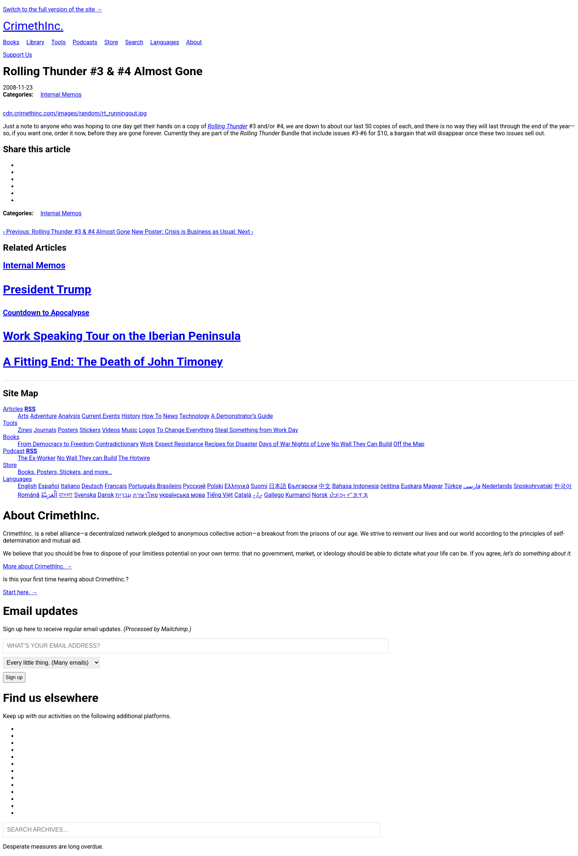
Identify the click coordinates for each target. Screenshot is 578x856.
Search (134, 42)
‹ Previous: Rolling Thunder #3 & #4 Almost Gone (66, 231)
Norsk (319, 494)
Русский (194, 486)
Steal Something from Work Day (256, 430)
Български (302, 486)
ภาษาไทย (145, 494)
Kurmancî (297, 494)
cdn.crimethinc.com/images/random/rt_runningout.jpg (75, 113)
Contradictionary (117, 444)
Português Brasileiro (154, 486)
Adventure (43, 416)
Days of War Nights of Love (294, 444)
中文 (325, 486)
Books (11, 42)
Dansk (106, 494)
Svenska (85, 494)
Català (242, 494)
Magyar (433, 486)
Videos (111, 430)
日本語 (277, 486)
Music (129, 430)
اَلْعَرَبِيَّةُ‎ (49, 494)
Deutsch (92, 486)
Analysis (69, 416)
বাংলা (66, 494)
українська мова (182, 494)
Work (147, 444)
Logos (147, 430)
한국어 (563, 486)
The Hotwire (134, 458)
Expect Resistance (179, 444)
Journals (45, 430)
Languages (164, 42)
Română (28, 494)
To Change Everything (185, 430)
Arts (23, 416)
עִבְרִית (123, 494)
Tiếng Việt (219, 494)
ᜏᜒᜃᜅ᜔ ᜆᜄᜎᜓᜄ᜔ (348, 494)
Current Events (101, 416)
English (27, 486)
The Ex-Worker (37, 458)
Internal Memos (61, 94)
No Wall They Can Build (361, 444)
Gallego (274, 494)
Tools (58, 42)
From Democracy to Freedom (56, 444)
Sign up (14, 677)
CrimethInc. (33, 26)
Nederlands (497, 486)
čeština (390, 486)
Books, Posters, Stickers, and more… (65, 472)
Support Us (17, 54)
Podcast (14, 451)
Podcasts (85, 42)
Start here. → (20, 592)
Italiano (70, 486)
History (131, 416)
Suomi (259, 486)
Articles (13, 409)
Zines (25, 430)
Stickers (90, 430)
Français (116, 486)
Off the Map (408, 444)
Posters (68, 430)
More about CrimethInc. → (37, 566)
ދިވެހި (257, 494)
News (170, 416)
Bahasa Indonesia (355, 486)
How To (151, 416)
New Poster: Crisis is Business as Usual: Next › (192, 231)
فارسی (472, 486)
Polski (215, 486)
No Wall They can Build (87, 458)
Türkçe (453, 486)
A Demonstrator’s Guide (242, 416)
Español (48, 486)
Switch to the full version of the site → (52, 9)
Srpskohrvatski (533, 486)
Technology (194, 416)
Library (35, 42)
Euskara (411, 486)
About (194, 42)
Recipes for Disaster (231, 444)
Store (111, 42)
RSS (29, 409)
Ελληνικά (236, 486)
